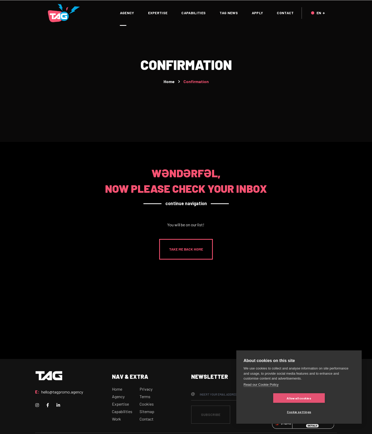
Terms (145, 396)
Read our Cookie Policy (261, 398)
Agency (118, 396)
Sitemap (147, 411)
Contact (146, 418)
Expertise (120, 403)
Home (169, 81)
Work (116, 418)
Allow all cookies (268, 412)
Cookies (147, 403)
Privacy (146, 389)
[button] (186, 249)
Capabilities (122, 411)
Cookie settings (330, 412)
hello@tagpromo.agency (62, 391)
